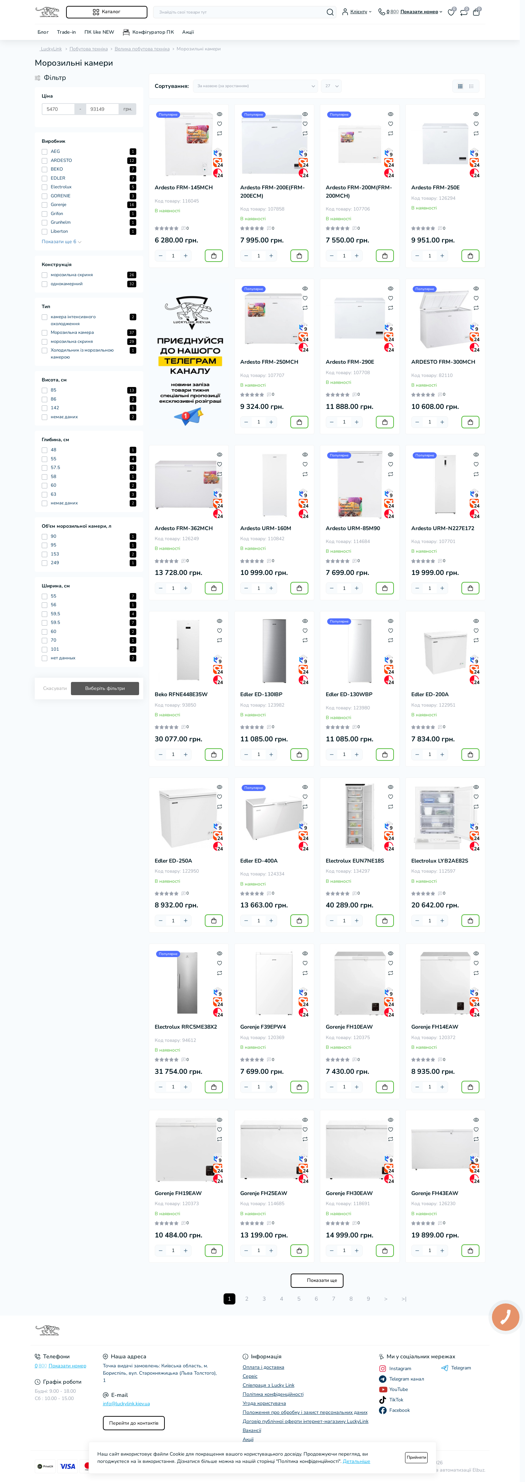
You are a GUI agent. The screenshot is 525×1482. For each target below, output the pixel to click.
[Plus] (185, 255)
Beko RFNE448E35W (181, 694)
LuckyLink (48, 49)
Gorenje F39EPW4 (263, 1027)
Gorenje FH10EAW (349, 1027)
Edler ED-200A (430, 694)
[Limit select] (331, 86)
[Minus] (160, 255)
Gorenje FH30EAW (349, 1193)
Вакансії (252, 1430)
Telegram (456, 1368)
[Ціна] (58, 109)
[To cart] (214, 255)
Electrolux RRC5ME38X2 (186, 1027)
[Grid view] (460, 86)
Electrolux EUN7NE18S (355, 861)
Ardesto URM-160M (265, 528)
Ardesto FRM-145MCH (184, 187)
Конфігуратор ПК (153, 32)
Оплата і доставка (263, 1367)
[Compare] (219, 133)
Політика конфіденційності (273, 1394)
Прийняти (416, 1457)
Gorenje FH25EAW (263, 1193)
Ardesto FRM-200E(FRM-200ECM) (272, 191)
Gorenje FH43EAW (434, 1193)
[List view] (471, 86)
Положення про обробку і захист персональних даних (305, 1412)
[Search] (330, 12)
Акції (188, 32)
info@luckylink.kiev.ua (126, 1403)
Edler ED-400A (259, 861)
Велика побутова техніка (142, 49)
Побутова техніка (89, 49)
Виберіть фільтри (105, 688)
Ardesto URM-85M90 (353, 528)
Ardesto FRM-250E (435, 187)
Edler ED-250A (173, 861)
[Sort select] (255, 86)
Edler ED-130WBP (349, 694)
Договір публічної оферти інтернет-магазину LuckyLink (306, 1421)
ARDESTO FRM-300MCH (443, 362)
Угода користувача (264, 1403)
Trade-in (66, 32)
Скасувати (55, 688)
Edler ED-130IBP (261, 694)
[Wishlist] (219, 123)
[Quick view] (219, 113)
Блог (43, 32)
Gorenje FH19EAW (178, 1193)
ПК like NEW (99, 32)
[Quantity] (173, 256)
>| (404, 1299)
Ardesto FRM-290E (350, 362)
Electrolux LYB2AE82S (439, 861)
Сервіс (250, 1376)
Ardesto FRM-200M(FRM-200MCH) (359, 191)
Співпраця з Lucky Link (268, 1385)
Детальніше (356, 1461)
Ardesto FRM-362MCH (184, 528)
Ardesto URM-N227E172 (442, 528)
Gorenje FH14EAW (434, 1027)
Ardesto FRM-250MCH (269, 362)
